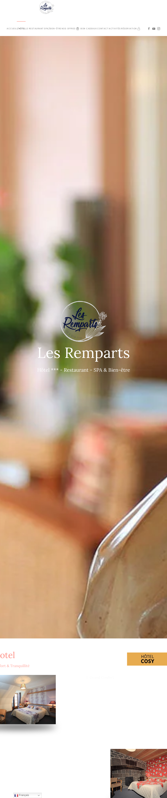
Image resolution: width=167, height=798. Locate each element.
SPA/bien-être (52, 28)
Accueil (12, 28)
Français (21, 795)
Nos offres (69, 28)
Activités (115, 28)
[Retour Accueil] (47, 7)
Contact (103, 28)
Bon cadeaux (86, 28)
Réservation (129, 28)
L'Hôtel (21, 28)
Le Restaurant (35, 28)
